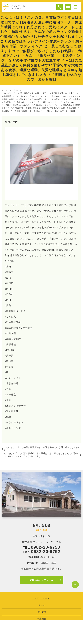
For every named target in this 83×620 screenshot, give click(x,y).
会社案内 (41, 612)
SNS (16, 90)
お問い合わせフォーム (41, 580)
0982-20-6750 (45, 547)
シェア (35, 598)
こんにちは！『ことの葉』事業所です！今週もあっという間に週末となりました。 (42, 449)
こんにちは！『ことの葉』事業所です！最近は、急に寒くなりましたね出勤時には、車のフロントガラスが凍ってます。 (40, 455)
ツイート (44, 598)
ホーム (4, 90)
